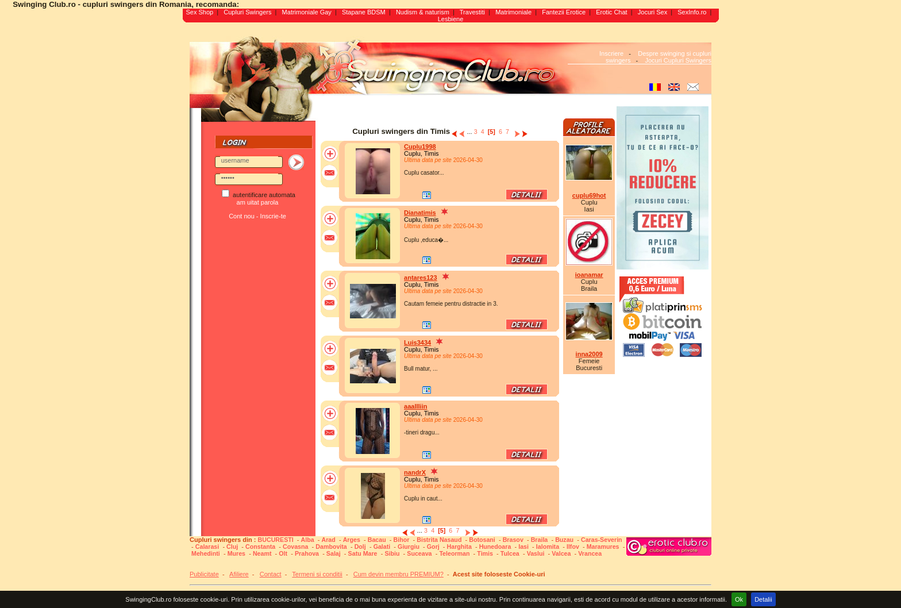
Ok (739, 599)
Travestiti (472, 12)
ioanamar (589, 274)
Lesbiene (451, 19)
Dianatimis (420, 212)
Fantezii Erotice (564, 12)
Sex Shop (199, 12)
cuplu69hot (589, 195)
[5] (491, 131)
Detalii (763, 599)
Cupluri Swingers (247, 12)
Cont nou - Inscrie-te (257, 216)
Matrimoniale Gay (307, 12)
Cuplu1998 (420, 146)
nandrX (415, 472)
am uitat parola (258, 202)
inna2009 (589, 354)
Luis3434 (417, 342)
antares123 (420, 277)
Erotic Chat (611, 12)
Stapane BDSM (364, 12)
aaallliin (415, 406)
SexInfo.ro (691, 12)
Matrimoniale (513, 12)
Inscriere (611, 53)
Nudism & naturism (422, 12)
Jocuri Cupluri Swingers (678, 60)
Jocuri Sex (652, 12)
